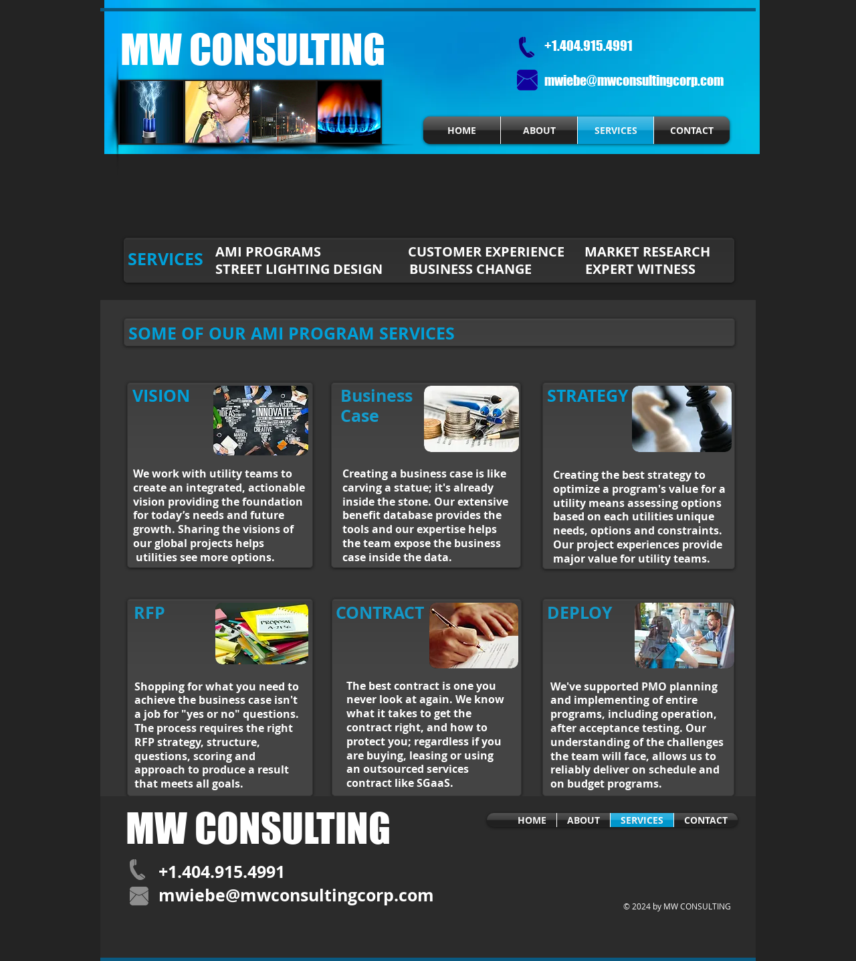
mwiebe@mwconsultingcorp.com (634, 80)
